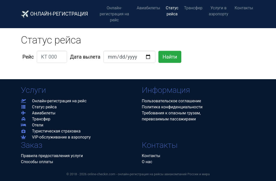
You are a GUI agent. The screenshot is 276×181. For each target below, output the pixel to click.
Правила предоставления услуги (52, 155)
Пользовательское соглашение (171, 101)
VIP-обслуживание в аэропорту (56, 137)
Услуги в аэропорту (218, 11)
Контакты (244, 8)
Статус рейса (172, 11)
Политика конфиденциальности (172, 107)
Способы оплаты (37, 161)
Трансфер (193, 8)
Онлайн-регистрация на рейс (114, 14)
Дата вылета (85, 57)
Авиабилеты (148, 8)
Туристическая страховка (51, 131)
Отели (32, 125)
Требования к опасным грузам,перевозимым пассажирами (171, 116)
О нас (147, 161)
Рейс (28, 57)
